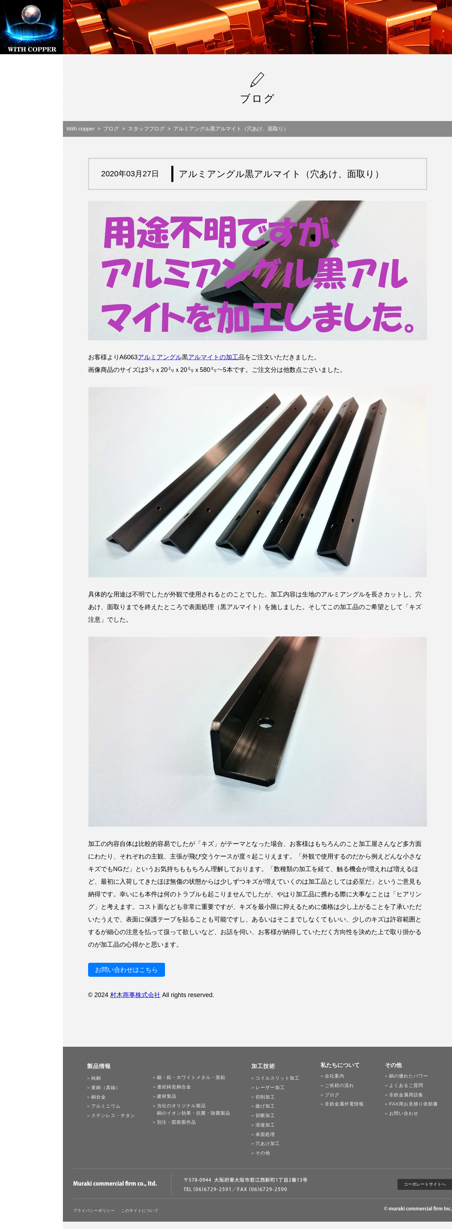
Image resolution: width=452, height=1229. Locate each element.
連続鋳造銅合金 (174, 1086)
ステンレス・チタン (113, 1115)
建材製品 (167, 1096)
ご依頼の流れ (31, 121)
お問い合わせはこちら (126, 969)
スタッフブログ (31, 188)
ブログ (31, 162)
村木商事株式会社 (135, 994)
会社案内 (334, 1076)
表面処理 (265, 1134)
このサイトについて (140, 1210)
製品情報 (31, 80)
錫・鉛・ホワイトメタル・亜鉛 (191, 1077)
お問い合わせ (403, 1113)
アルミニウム (106, 1106)
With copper (80, 129)
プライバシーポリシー (94, 1210)
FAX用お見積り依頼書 (413, 1104)
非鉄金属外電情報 (31, 175)
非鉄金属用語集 (31, 148)
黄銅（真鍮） (106, 1087)
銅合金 (98, 1097)
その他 (263, 1153)
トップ (31, 66)
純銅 (96, 1078)
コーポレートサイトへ (425, 1184)
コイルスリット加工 (278, 1078)
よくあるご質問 (31, 135)
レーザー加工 (270, 1087)
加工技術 (31, 94)
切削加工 (265, 1097)
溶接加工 (265, 1125)
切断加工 (265, 1115)
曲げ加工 (265, 1106)
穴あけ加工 (268, 1143)
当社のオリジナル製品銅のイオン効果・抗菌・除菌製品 (193, 1109)
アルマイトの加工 (213, 357)
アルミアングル (160, 357)
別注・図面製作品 (176, 1122)
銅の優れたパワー (31, 107)
